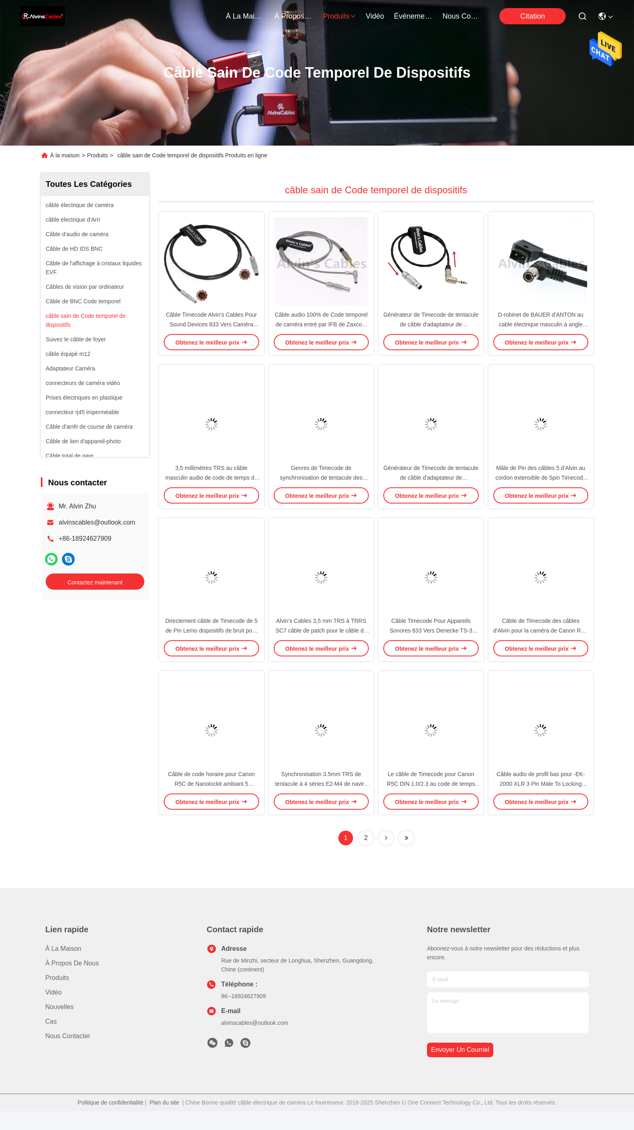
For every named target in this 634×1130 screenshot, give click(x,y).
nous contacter (461, 16)
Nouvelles (59, 1025)
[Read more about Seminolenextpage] (386, 856)
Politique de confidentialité (111, 1121)
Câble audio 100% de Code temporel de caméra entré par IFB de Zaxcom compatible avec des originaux (321, 329)
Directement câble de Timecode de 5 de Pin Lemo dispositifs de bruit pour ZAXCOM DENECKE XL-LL (211, 645)
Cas (51, 1040)
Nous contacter (67, 1054)
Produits (97, 155)
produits (339, 16)
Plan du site (164, 1121)
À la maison (245, 16)
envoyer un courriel (460, 1068)
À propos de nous (294, 16)
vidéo (375, 16)
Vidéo (53, 1010)
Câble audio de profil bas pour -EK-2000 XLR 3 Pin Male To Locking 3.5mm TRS (541, 802)
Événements (413, 16)
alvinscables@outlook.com (97, 522)
